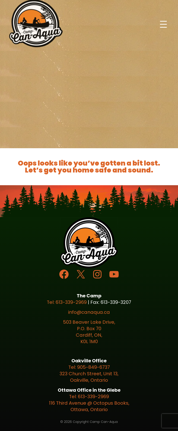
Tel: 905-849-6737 (89, 367)
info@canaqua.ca (89, 312)
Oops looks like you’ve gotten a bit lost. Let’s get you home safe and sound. (89, 166)
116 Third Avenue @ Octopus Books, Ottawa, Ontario (89, 406)
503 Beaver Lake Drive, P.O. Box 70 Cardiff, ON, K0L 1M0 (89, 332)
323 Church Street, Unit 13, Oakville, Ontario (89, 376)
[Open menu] (163, 24)
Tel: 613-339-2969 (67, 302)
